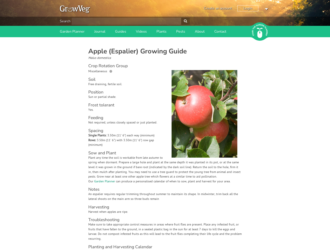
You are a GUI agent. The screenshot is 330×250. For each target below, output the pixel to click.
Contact (220, 31)
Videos (141, 31)
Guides (120, 31)
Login (247, 8)
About (200, 31)
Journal (99, 31)
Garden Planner (72, 31)
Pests (180, 31)
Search (65, 21)
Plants (161, 31)
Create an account (218, 8)
